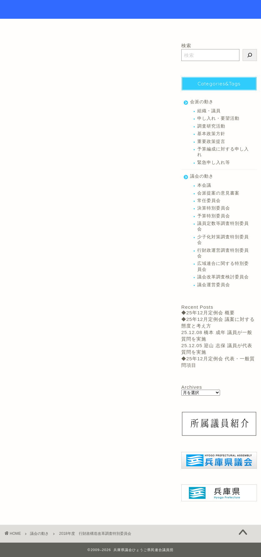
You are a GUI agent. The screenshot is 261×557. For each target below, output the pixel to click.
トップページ (98, 26)
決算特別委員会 (213, 208)
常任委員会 (17, 180)
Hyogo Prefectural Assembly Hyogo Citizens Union (130, 9)
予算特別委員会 (213, 216)
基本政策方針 (211, 133)
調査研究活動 (211, 126)
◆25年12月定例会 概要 (208, 312)
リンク (170, 26)
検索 (186, 45)
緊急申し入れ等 (213, 162)
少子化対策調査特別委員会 (223, 240)
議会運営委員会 (213, 284)
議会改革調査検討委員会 (223, 277)
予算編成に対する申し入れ (223, 152)
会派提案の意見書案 (218, 193)
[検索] (250, 55)
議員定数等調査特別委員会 (223, 226)
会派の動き (201, 101)
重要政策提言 (211, 141)
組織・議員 (209, 111)
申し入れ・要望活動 (218, 118)
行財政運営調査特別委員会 (55, 180)
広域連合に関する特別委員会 (223, 266)
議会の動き (14, 52)
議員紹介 (137, 26)
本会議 (204, 185)
